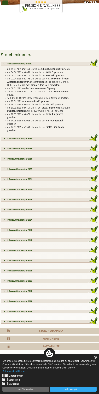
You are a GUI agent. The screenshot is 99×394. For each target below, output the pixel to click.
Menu (5, 2)
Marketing (10, 383)
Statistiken (11, 379)
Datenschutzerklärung (13, 371)
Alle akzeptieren (73, 389)
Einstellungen (12, 375)
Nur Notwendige (26, 389)
